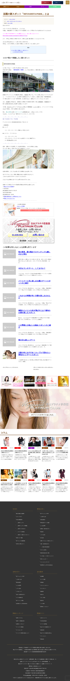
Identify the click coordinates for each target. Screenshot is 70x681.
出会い (18, 6)
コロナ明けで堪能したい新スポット (20, 50)
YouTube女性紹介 (43, 620)
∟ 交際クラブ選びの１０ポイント (22, 534)
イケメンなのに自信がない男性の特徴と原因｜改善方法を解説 (34, 452)
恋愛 (30, 6)
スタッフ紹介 (42, 597)
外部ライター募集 (19, 537)
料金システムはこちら (9, 198)
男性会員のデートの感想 (44, 522)
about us (41, 594)
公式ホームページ (43, 617)
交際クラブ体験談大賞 (20, 620)
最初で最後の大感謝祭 (20, 513)
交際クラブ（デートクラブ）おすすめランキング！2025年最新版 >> (35, 661)
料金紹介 (42, 531)
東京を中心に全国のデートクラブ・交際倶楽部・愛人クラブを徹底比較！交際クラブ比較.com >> (35, 659)
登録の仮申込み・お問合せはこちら (12, 196)
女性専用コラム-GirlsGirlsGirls (21, 603)
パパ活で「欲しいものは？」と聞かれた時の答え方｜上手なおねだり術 (48, 452)
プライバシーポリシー (44, 585)
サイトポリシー (43, 588)
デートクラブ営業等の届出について (22, 633)
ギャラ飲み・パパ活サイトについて (46, 555)
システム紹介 (42, 534)
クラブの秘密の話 (19, 597)
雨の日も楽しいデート (26, 340)
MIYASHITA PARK (18, 52)
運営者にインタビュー (44, 606)
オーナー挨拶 (42, 579)
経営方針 (42, 600)
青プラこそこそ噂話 (19, 600)
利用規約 (42, 582)
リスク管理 (42, 603)
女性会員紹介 (42, 519)
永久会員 (42, 537)
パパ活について (19, 591)
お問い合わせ (38, 235)
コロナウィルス (13, 21)
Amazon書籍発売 (19, 519)
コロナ (8, 21)
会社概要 (42, 576)
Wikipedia (42, 639)
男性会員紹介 (18, 582)
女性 (4, 448)
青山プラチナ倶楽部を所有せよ (46, 633)
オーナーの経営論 (43, 623)
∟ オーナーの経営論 (20, 531)
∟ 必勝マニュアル (20, 522)
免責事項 (42, 591)
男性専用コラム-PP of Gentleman (46, 565)
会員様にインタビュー (20, 623)
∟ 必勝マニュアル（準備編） (22, 525)
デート (42, 6)
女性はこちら (46, 2)
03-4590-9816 (17, 235)
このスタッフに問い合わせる (35, 210)
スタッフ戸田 (9, 23)
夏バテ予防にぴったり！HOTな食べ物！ (10, 367)
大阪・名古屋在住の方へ (44, 543)
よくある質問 (42, 525)
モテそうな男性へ (43, 549)
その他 (54, 6)
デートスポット (19, 21)
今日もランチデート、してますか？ (31, 268)
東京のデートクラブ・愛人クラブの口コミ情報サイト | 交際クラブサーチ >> (35, 663)
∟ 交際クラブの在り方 (20, 528)
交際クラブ (6, 6)
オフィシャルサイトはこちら (42, 415)
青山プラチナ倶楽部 (9, 186)
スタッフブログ (12, 19)
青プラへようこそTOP (44, 513)
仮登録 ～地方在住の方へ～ (45, 528)
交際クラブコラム (19, 617)
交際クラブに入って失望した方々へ (46, 540)
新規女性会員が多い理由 (44, 552)
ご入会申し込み (43, 516)
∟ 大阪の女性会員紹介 (45, 546)
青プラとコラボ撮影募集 (20, 540)
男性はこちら (58, 2)
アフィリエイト (43, 636)
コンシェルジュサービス (44, 562)
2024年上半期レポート (20, 543)
